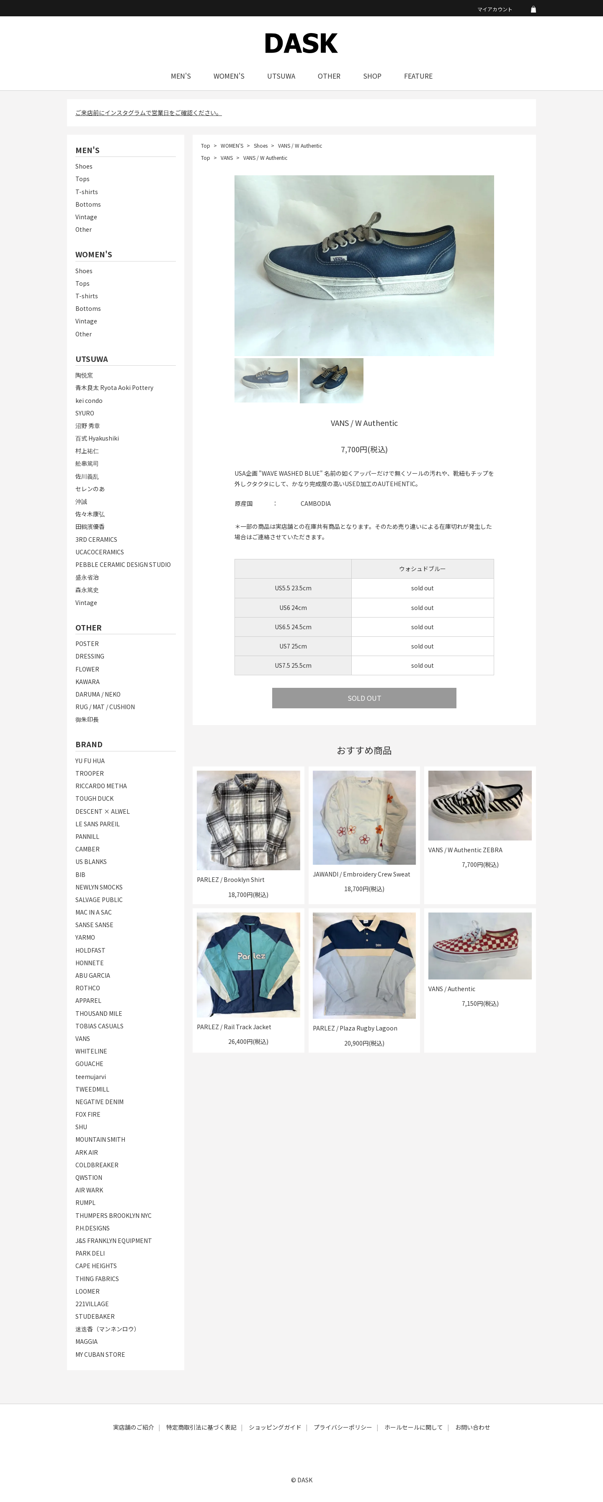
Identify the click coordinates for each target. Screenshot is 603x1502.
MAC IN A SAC (93, 912)
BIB (80, 874)
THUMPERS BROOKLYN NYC (113, 1215)
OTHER (329, 76)
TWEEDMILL (92, 1089)
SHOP (372, 76)
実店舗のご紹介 (133, 1427)
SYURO (84, 413)
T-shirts (86, 191)
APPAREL (88, 1000)
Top (205, 145)
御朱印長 (87, 719)
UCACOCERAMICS (99, 552)
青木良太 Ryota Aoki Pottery (114, 387)
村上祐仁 (87, 450)
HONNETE (89, 963)
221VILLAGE (92, 1304)
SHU (81, 1127)
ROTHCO (87, 988)
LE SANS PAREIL (97, 824)
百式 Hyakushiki (97, 438)
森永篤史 (87, 589)
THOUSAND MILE (98, 1013)
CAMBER (87, 849)
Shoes (84, 166)
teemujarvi (90, 1076)
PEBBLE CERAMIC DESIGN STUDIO (123, 564)
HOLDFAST (90, 950)
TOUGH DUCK (94, 798)
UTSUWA (281, 76)
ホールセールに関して (413, 1427)
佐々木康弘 (90, 514)
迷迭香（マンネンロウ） (107, 1329)
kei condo (89, 400)
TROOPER (89, 773)
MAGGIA (86, 1341)
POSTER (87, 643)
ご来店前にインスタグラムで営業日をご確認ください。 (148, 112)
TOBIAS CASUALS (99, 1026)
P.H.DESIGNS (92, 1228)
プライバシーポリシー (343, 1427)
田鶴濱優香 (90, 526)
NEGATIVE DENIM (99, 1101)
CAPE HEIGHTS (96, 1265)
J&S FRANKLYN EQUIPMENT (113, 1240)
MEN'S (181, 76)
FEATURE (418, 76)
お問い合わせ (472, 1427)
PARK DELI (90, 1253)
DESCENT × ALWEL (102, 811)
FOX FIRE (87, 1114)
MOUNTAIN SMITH (100, 1139)
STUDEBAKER (95, 1316)
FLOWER (87, 669)
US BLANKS (91, 861)
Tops (82, 178)
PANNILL (87, 836)
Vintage (86, 217)
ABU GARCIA (92, 975)
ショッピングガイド (275, 1427)
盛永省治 (87, 577)
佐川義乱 (87, 476)
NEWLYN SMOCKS (99, 887)
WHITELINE (91, 1051)
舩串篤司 (87, 463)
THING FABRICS (97, 1278)
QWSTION (88, 1177)
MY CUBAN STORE (100, 1354)
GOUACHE (89, 1063)
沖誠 (81, 501)
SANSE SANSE (94, 924)
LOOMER (87, 1291)
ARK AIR (86, 1152)
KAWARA (87, 681)
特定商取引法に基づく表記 (201, 1427)
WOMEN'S (229, 76)
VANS (82, 1038)
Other (83, 229)
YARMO (85, 937)
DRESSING (89, 656)
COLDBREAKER (97, 1165)
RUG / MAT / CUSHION (105, 706)
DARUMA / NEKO (98, 694)
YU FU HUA (90, 760)
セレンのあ (90, 488)
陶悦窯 (84, 375)
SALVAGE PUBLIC (99, 899)
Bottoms (88, 204)
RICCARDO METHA (101, 786)
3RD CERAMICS (96, 539)
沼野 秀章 (87, 425)
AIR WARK (89, 1190)
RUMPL (85, 1202)
